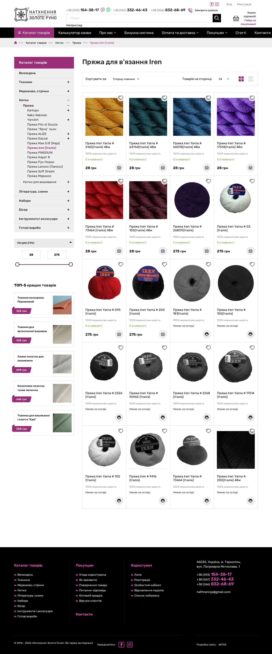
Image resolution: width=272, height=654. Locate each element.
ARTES (211, 645)
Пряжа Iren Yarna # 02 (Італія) (233, 228)
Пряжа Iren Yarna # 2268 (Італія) (191, 395)
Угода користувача (92, 575)
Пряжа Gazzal (37, 138)
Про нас (106, 33)
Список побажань (146, 595)
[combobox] (143, 18)
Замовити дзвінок (203, 10)
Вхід (229, 4)
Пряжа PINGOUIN (39, 152)
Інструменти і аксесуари (38, 219)
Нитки (59, 42)
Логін (138, 575)
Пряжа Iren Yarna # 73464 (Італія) (187, 478)
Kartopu (33, 110)
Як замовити (88, 580)
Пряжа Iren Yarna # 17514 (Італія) (235, 395)
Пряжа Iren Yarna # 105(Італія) (231, 311)
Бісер (23, 210)
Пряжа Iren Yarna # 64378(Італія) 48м (187, 145)
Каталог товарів (36, 33)
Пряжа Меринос (39, 176)
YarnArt (33, 120)
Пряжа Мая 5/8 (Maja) (43, 143)
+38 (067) (130, 10)
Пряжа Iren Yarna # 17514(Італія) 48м (231, 145)
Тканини (25, 82)
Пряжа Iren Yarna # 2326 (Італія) (103, 395)
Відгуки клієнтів (90, 601)
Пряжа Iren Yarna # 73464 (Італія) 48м (99, 228)
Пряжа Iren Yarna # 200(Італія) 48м (231, 478)
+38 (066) (168, 10)
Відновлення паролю (149, 590)
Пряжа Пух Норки (40, 162)
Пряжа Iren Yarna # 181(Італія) (187, 311)
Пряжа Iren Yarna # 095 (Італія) (103, 311)
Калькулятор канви (74, 33)
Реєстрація (244, 4)
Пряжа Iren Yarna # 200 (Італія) (147, 311)
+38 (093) (83, 10)
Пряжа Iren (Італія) (41, 148)
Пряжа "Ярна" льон (41, 129)
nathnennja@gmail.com (214, 592)
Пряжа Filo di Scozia (42, 124)
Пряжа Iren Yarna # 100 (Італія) (102, 478)
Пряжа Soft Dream (41, 171)
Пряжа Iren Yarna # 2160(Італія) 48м (99, 145)
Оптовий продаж (90, 595)
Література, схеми (33, 191)
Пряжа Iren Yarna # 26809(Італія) (187, 228)
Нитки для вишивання (39, 182)
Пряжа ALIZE (36, 134)
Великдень (27, 73)
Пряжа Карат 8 (38, 157)
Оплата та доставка (178, 33)
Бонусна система (138, 33)
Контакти (84, 614)
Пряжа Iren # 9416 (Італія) (142, 478)
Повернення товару (93, 585)
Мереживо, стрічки (34, 91)
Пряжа (76, 42)
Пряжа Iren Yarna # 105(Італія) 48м (143, 228)
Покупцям (215, 33)
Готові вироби (30, 228)
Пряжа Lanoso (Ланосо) (45, 166)
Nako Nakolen (37, 115)
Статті (241, 33)
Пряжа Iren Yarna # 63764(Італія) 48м (143, 145)
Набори (25, 201)
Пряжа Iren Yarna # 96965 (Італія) (143, 395)
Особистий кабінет (147, 585)
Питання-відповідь (92, 590)
